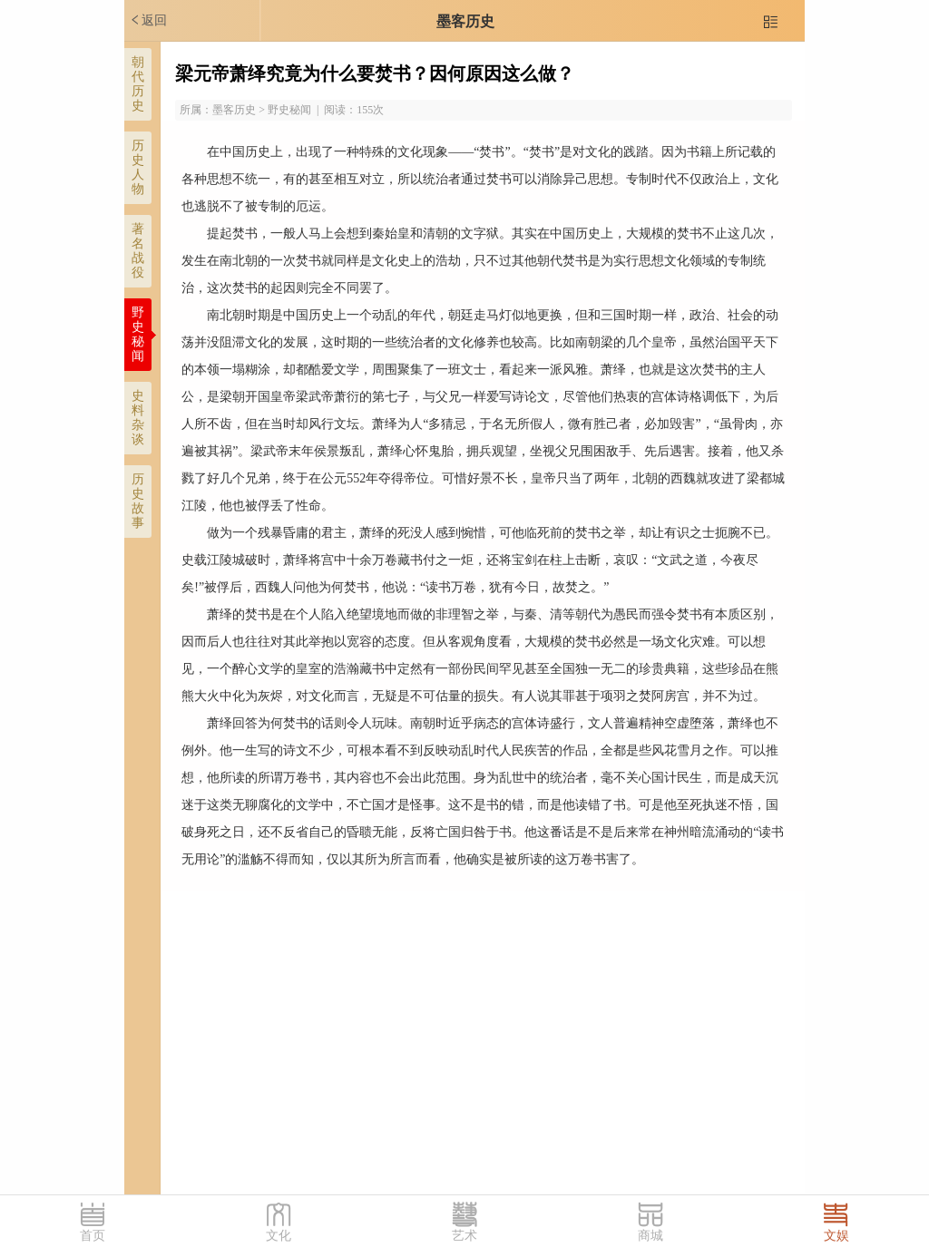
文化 (278, 1235)
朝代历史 (138, 83)
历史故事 (138, 501)
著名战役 (138, 250)
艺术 (464, 1235)
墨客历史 (465, 21)
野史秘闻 (138, 334)
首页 (92, 1235)
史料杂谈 (138, 417)
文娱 (836, 1235)
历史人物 (138, 167)
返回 (148, 20)
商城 (650, 1235)
